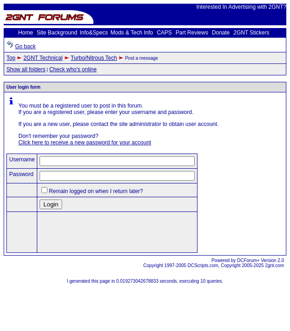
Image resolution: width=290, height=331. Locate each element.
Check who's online (73, 69)
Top (10, 58)
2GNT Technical (43, 58)
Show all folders (26, 69)
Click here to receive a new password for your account (84, 142)
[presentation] (110, 232)
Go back (25, 46)
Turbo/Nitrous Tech (93, 58)
